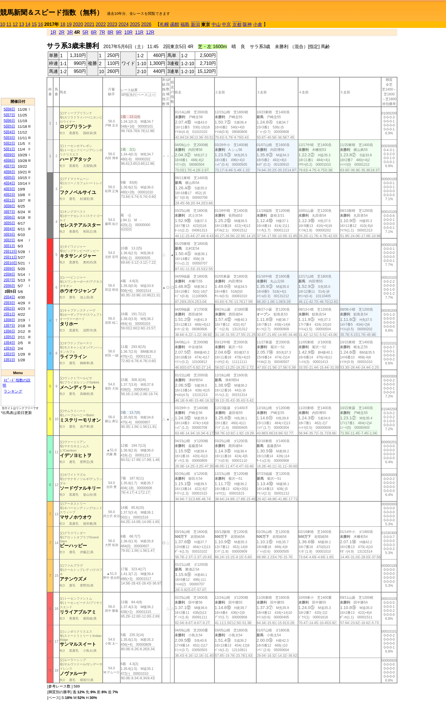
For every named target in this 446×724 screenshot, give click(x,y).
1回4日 (9, 343)
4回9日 (9, 155)
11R (139, 32)
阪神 (247, 24)
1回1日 (9, 360)
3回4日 (9, 229)
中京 (226, 24)
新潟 (195, 24)
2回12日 (10, 251)
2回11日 (10, 257)
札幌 (164, 24)
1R (53, 32)
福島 (184, 24)
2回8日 (9, 274)
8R (110, 32)
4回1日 (9, 200)
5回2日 (9, 143)
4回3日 (9, 189)
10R (128, 32)
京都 (236, 24)
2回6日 (9, 286)
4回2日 (9, 194)
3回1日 (9, 246)
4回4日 (9, 183)
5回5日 (9, 126)
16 (40, 24)
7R (102, 32)
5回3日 (9, 138)
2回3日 (9, 303)
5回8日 (9, 109)
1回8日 (9, 320)
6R (93, 32)
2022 (101, 24)
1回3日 (9, 348)
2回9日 (9, 268)
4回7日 (9, 166)
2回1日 (9, 314)
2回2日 (9, 308)
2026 (146, 24)
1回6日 (9, 331)
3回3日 (9, 234)
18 (62, 24)
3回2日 (9, 240)
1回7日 (9, 325)
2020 (78, 24)
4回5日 (9, 177)
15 (34, 24)
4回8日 (9, 160)
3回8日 (9, 206)
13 (21, 24)
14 (27, 24)
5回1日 (9, 149)
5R (85, 32)
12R (150, 32)
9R (118, 32)
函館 (174, 24)
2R (61, 32)
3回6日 (9, 217)
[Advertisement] (18, 63)
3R (70, 32)
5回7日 (9, 115)
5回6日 (9, 120)
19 (69, 24)
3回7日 (9, 212)
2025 (135, 24)
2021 (89, 24)
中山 (216, 24)
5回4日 (9, 132)
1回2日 (9, 354)
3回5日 (9, 223)
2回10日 (10, 263)
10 (2, 24)
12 (15, 24)
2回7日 (9, 280)
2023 (112, 24)
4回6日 (9, 172)
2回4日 (9, 297)
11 (8, 24)
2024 (123, 24)
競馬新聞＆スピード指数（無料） (51, 12)
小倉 (257, 24)
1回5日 (9, 337)
